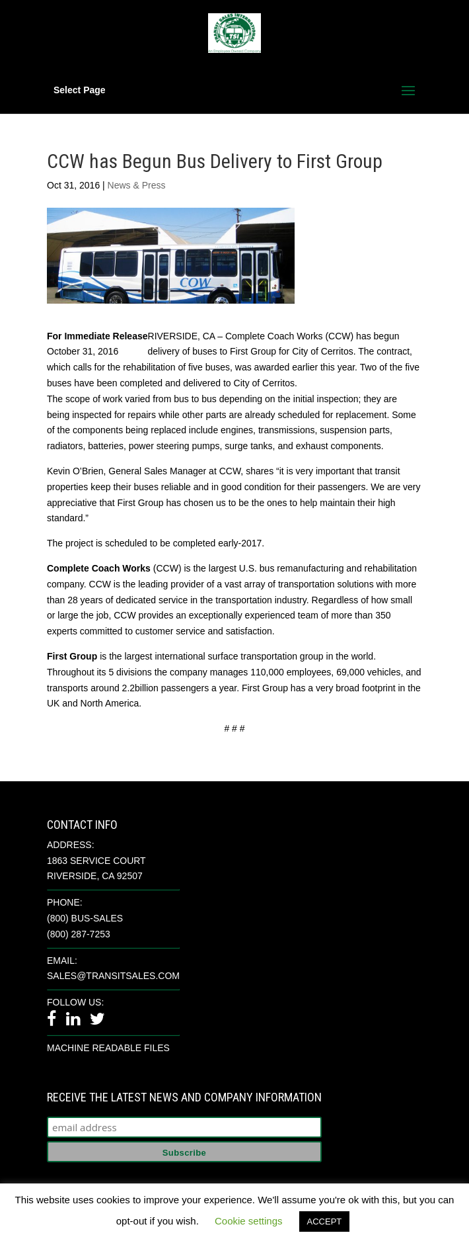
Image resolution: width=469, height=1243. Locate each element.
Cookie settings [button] (249, 1220)
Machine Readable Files (108, 1048)
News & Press (137, 185)
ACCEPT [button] (324, 1221)
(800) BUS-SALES (85, 918)
